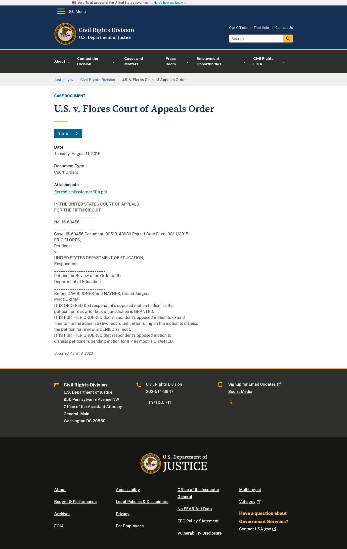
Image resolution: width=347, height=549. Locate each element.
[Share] (68, 133)
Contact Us (284, 28)
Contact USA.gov (258, 529)
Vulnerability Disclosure (199, 533)
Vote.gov (250, 501)
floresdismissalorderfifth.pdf (80, 192)
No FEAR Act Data (194, 509)
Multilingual (250, 489)
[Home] (94, 43)
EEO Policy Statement (197, 521)
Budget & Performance (75, 501)
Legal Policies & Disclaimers (142, 501)
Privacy (123, 513)
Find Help (261, 28)
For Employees (130, 526)
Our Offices (238, 28)
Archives (62, 513)
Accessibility (128, 489)
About (60, 489)
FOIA (59, 526)
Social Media (240, 391)
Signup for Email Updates (255, 384)
